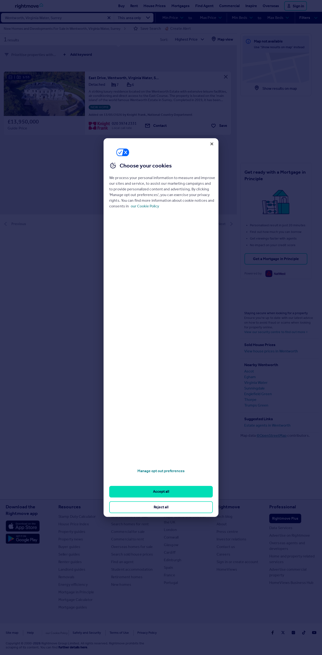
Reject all (161, 507)
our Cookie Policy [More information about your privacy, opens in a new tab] (145, 206)
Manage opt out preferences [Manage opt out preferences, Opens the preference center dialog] (161, 471)
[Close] (212, 144)
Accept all (161, 491)
